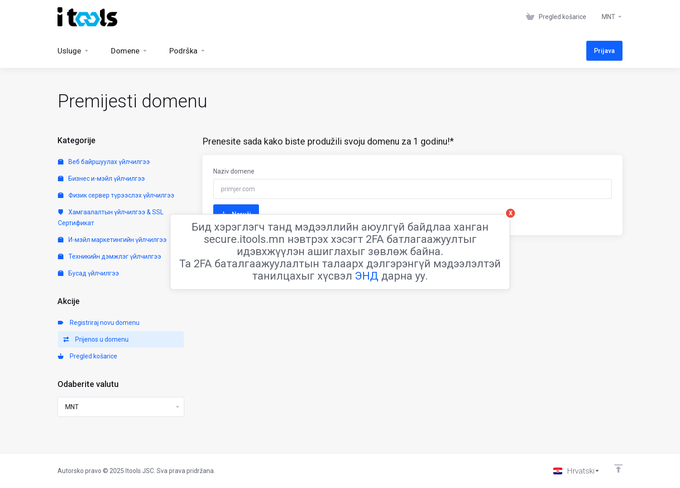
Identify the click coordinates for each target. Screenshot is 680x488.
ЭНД (366, 275)
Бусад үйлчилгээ (88, 273)
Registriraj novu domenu (98, 322)
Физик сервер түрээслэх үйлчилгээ (116, 195)
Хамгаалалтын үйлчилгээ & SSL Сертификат (110, 217)
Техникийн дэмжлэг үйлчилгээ (109, 256)
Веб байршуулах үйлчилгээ (104, 161)
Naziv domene (233, 171)
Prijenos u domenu (96, 339)
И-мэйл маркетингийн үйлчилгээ (112, 239)
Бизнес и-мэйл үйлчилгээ (101, 178)
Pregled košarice (87, 356)
